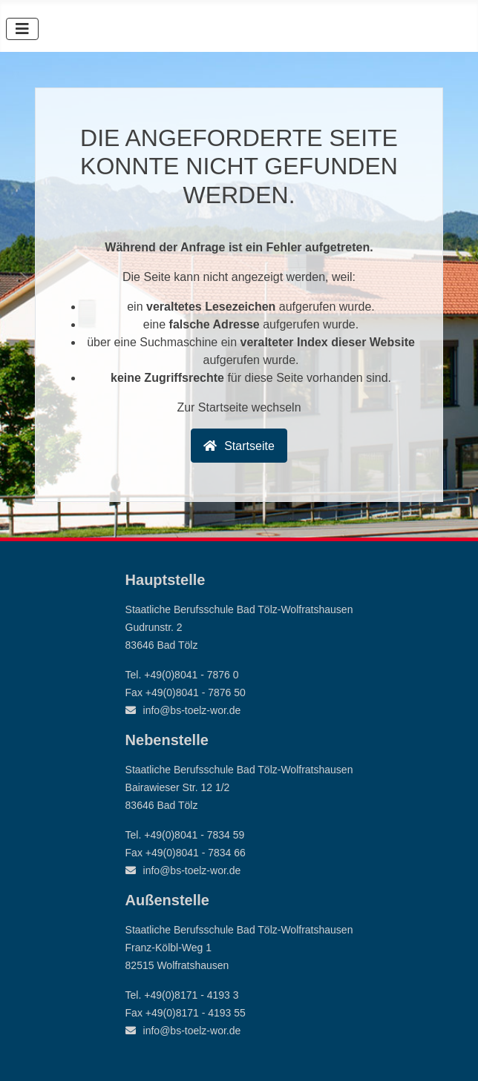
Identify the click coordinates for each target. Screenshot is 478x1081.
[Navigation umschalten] (22, 29)
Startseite (249, 446)
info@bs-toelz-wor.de (192, 710)
